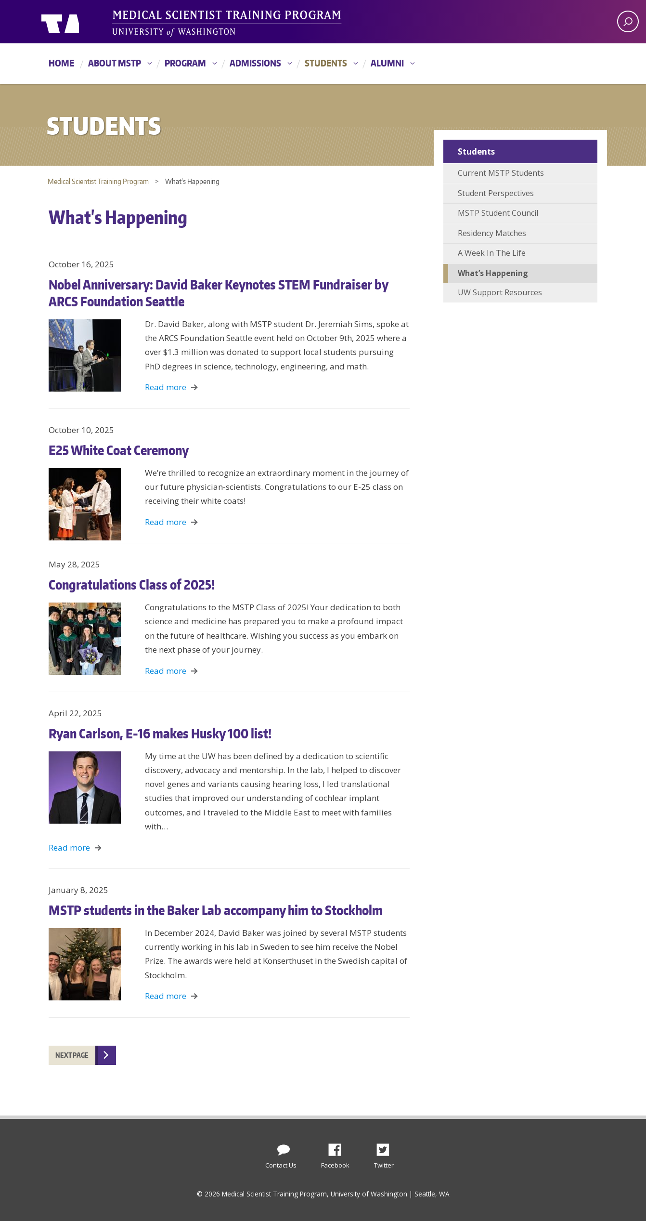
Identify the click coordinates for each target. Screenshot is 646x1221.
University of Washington (80, 21)
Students (326, 63)
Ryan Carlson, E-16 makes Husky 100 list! (160, 733)
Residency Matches (492, 233)
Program (185, 63)
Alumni (387, 63)
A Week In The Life (492, 253)
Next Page (72, 1055)
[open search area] (628, 21)
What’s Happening (493, 273)
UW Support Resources (500, 292)
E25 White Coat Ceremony (119, 450)
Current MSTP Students (501, 173)
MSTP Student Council (498, 213)
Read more (165, 387)
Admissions (255, 63)
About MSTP (114, 63)
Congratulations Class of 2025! (132, 584)
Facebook (338, 1147)
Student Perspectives (496, 193)
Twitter (386, 1147)
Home (61, 63)
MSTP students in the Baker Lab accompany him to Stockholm (216, 910)
